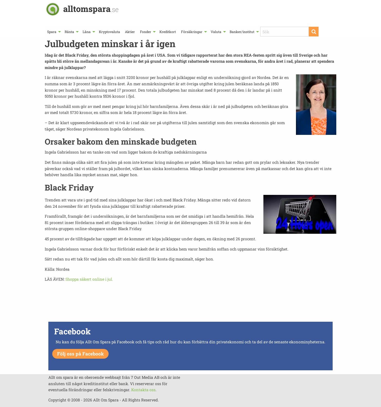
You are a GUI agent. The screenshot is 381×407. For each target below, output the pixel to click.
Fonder (145, 31)
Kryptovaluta (109, 31)
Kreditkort (167, 31)
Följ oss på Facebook (80, 354)
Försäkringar (191, 31)
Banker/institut (242, 31)
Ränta (69, 31)
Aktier (130, 31)
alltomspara (91, 8)
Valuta (216, 31)
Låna (87, 31)
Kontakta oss (143, 389)
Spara (51, 31)
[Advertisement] (190, 303)
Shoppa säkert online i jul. (89, 279)
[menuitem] (53, 31)
